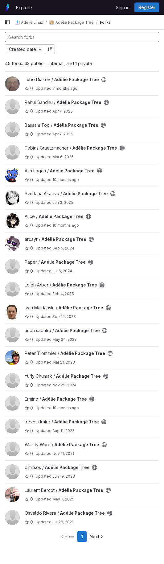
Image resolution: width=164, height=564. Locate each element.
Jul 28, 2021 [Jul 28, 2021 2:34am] (62, 522)
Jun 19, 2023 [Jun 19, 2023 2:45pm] (63, 476)
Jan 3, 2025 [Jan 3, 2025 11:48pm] (62, 202)
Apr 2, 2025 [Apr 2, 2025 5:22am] (62, 134)
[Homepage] (7, 7)
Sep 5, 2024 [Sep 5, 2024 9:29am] (63, 248)
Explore (24, 7)
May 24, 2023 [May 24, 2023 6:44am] (64, 339)
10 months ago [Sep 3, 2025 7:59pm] (65, 408)
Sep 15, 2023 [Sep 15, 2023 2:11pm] (64, 316)
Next (97, 536)
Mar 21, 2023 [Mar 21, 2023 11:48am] (63, 362)
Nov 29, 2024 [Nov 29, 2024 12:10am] (64, 385)
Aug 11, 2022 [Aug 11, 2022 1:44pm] (63, 430)
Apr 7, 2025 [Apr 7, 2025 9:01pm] (62, 111)
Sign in (122, 7)
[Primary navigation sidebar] (7, 22)
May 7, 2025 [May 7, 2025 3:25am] (63, 499)
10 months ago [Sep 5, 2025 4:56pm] (65, 225)
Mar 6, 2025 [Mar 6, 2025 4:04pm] (63, 156)
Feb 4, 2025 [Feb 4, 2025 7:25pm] (63, 293)
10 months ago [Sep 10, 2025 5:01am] (65, 179)
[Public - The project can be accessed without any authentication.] (103, 79)
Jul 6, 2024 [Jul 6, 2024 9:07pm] (62, 271)
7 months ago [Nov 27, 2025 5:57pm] (64, 88)
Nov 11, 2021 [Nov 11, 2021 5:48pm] (63, 453)
